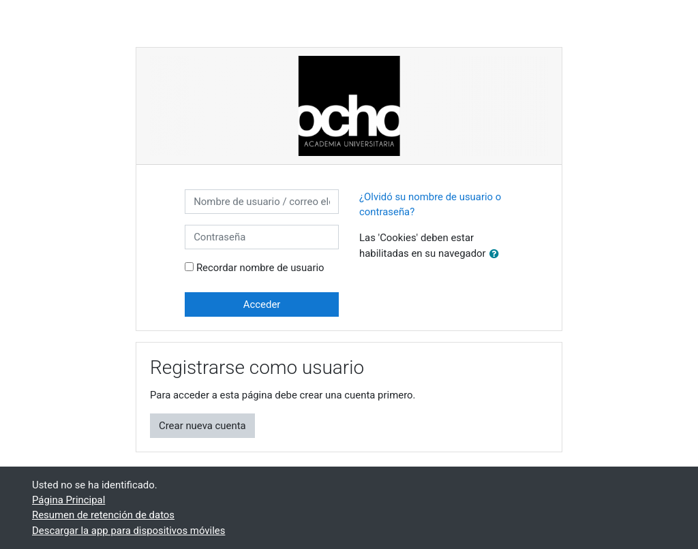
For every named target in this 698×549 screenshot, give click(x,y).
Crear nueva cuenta (202, 426)
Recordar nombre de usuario (260, 268)
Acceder (262, 304)
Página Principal (68, 500)
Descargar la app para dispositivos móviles (128, 530)
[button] (497, 254)
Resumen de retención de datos (103, 515)
